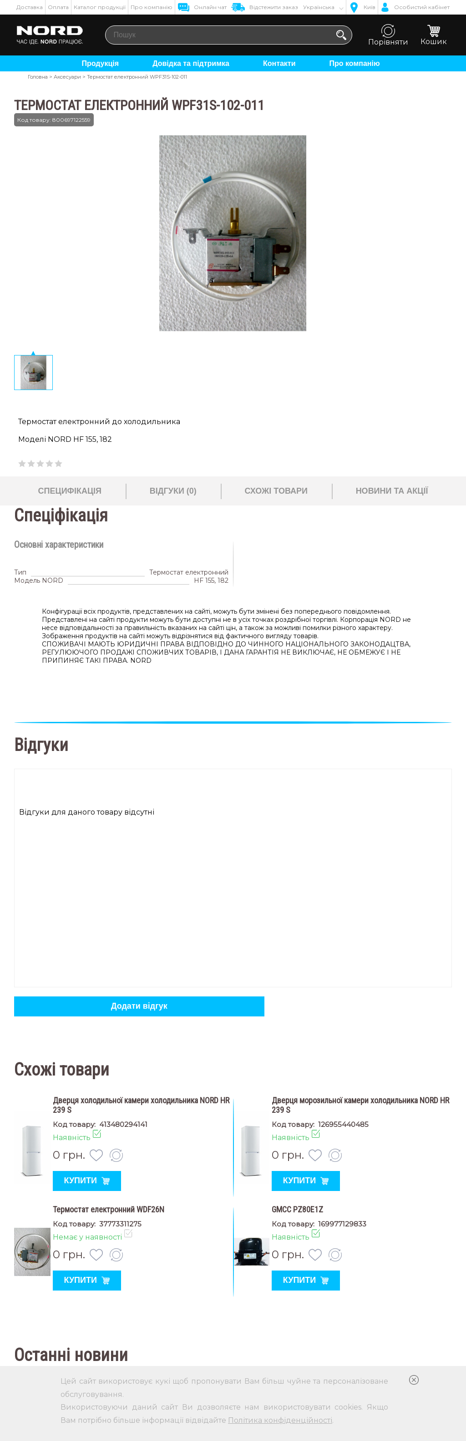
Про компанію (151, 7)
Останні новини (71, 1355)
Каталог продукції (100, 7)
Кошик (433, 35)
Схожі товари (275, 490)
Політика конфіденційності (280, 1420)
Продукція (100, 63)
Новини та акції (392, 490)
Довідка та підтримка (190, 63)
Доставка (29, 7)
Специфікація (69, 490)
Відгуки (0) (173, 490)
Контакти (279, 63)
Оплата (58, 7)
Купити (86, 1180)
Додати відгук (139, 1006)
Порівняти (388, 35)
